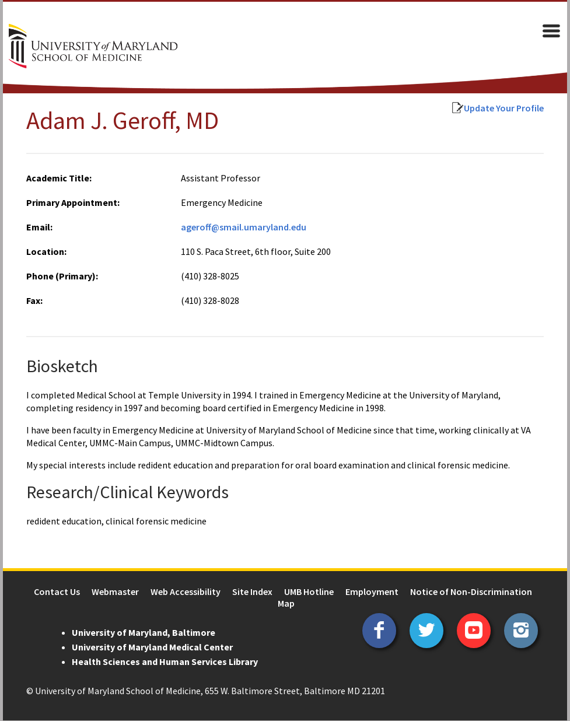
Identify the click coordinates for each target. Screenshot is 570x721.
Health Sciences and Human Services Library (162, 662)
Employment (371, 592)
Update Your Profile (507, 108)
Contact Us (57, 592)
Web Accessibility (186, 592)
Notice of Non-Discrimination (471, 592)
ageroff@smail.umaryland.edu (242, 227)
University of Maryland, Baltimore (140, 633)
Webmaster (115, 592)
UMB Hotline (309, 592)
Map (286, 604)
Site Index (252, 592)
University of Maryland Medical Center (149, 647)
